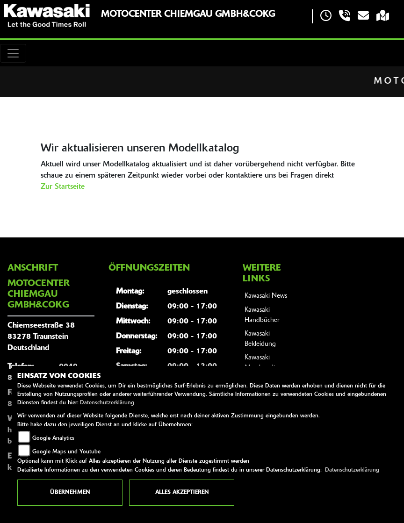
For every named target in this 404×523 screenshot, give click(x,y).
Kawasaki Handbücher (262, 315)
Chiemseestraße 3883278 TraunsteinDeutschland (41, 337)
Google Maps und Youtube (66, 452)
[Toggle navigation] (13, 53)
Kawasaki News (266, 296)
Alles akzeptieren (182, 492)
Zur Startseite (63, 187)
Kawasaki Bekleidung (260, 339)
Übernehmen (70, 492)
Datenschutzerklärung (107, 403)
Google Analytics (53, 438)
